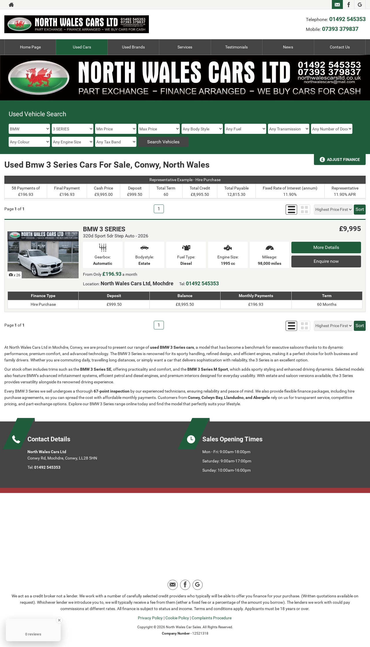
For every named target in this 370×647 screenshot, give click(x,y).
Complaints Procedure (212, 618)
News (288, 47)
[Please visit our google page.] (359, 4)
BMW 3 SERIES (104, 229)
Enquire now (326, 261)
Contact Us (340, 47)
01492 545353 (347, 19)
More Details (326, 247)
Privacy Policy (150, 618)
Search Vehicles (163, 142)
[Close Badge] (59, 620)
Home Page (30, 47)
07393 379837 (340, 28)
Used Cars (82, 47)
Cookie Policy (177, 618)
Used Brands (133, 47)
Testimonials (236, 47)
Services (184, 47)
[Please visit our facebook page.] (348, 4)
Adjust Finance (343, 159)
